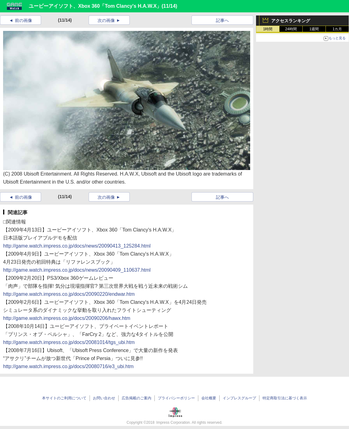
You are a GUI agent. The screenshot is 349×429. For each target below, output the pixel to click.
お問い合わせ (104, 398)
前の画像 (23, 20)
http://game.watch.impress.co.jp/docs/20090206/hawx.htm (66, 318)
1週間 (314, 29)
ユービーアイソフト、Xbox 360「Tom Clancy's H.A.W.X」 (95, 6)
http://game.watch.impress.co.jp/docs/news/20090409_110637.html (77, 270)
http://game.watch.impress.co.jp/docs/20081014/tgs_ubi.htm (69, 342)
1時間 (268, 29)
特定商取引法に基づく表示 (285, 398)
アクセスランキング (290, 20)
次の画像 (106, 20)
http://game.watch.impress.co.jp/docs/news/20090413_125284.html (77, 245)
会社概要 (208, 398)
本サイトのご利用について (64, 398)
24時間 (290, 29)
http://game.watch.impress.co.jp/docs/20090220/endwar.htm (69, 294)
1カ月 (337, 29)
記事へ (222, 20)
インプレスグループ (239, 398)
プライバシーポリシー (176, 398)
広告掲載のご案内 (136, 398)
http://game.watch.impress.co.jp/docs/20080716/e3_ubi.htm (68, 366)
